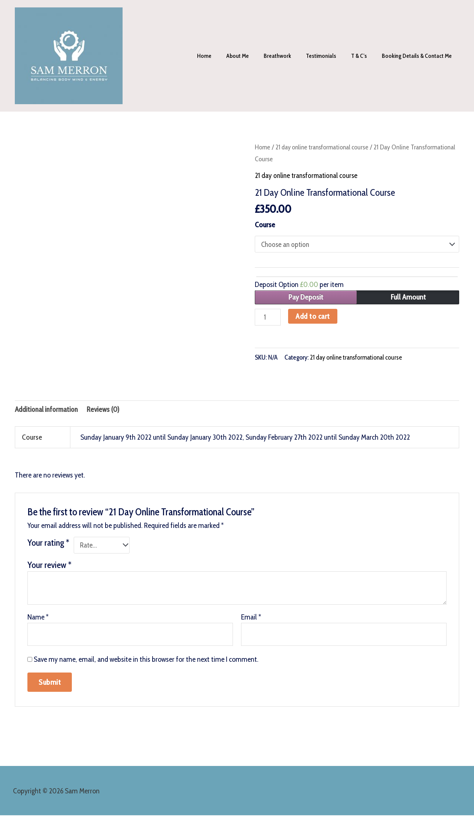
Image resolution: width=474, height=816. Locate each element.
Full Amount (408, 297)
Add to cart (314, 316)
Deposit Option (299, 284)
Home (220, 55)
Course (265, 224)
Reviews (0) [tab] (106, 410)
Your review (49, 566)
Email (251, 618)
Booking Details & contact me (418, 55)
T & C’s (363, 55)
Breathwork (287, 55)
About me (251, 55)
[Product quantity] (268, 317)
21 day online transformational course (324, 147)
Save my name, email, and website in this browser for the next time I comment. (146, 661)
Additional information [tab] (48, 410)
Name (38, 618)
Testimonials (328, 55)
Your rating (48, 543)
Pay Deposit (305, 297)
